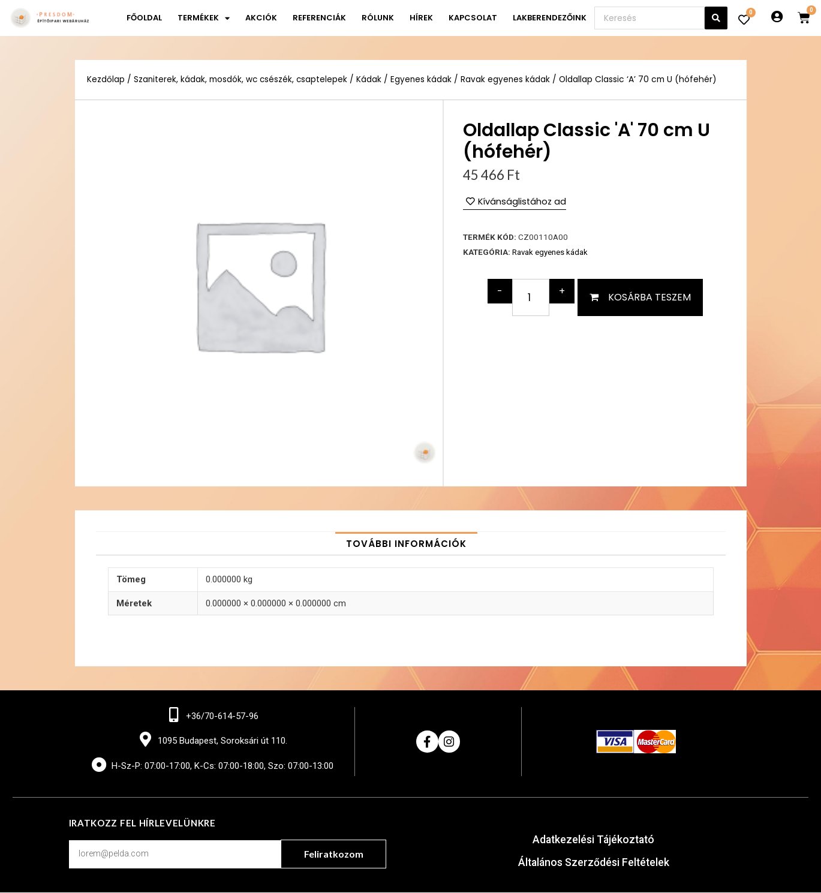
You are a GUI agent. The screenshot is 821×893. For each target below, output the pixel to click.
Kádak (371, 79)
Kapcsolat (473, 17)
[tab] (406, 543)
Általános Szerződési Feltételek (593, 863)
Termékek (204, 18)
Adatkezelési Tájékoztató (593, 840)
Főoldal (144, 17)
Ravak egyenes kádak (509, 79)
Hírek (421, 17)
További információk (406, 543)
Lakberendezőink (550, 17)
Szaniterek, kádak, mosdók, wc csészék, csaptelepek (242, 79)
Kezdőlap (106, 79)
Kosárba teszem (649, 297)
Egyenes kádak (424, 79)
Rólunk (378, 17)
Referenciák (319, 17)
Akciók (261, 17)
